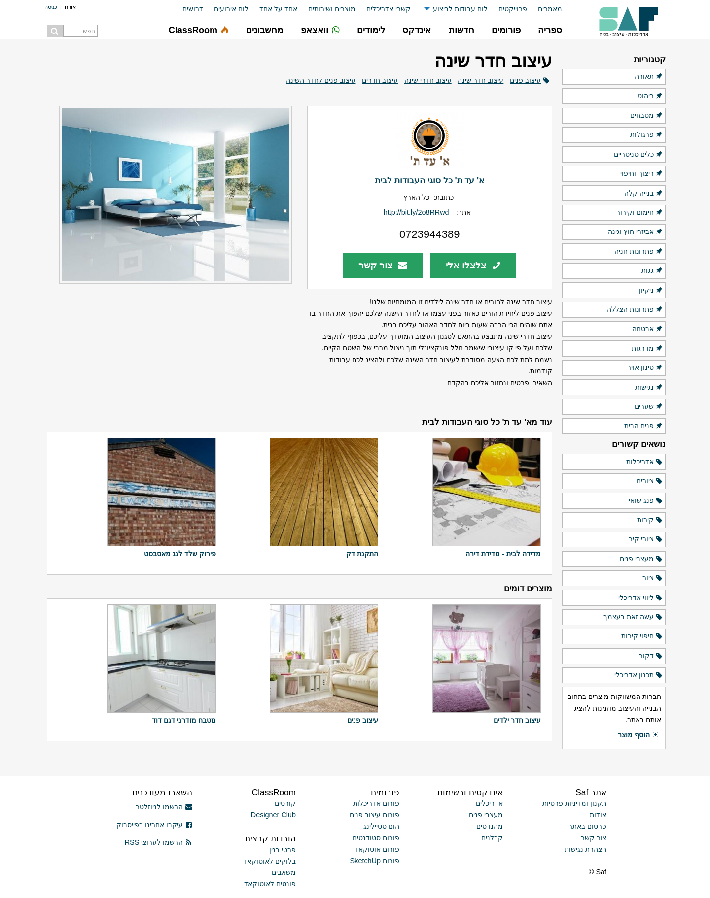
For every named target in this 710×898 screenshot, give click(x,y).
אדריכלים (489, 803)
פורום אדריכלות (376, 803)
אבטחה (647, 329)
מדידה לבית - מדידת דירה (503, 554)
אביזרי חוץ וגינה (635, 232)
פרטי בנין (282, 850)
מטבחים (646, 115)
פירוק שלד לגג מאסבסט (180, 554)
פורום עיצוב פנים (374, 815)
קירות (650, 520)
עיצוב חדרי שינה (428, 80)
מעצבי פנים (641, 559)
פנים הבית (643, 426)
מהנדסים (489, 826)
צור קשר (382, 265)
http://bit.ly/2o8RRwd (416, 212)
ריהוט (650, 96)
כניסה (50, 7)
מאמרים (550, 9)
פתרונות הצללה (635, 309)
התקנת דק (362, 554)
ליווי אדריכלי (640, 598)
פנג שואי (646, 501)
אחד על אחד (278, 9)
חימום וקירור (639, 212)
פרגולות (646, 135)
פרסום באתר (587, 826)
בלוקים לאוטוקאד (269, 861)
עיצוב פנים (525, 80)
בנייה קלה (643, 193)
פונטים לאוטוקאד (270, 884)
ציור (652, 578)
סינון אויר (645, 368)
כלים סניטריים (638, 154)
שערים (649, 406)
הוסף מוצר (638, 735)
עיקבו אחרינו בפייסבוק (154, 824)
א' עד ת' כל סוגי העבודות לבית (429, 180)
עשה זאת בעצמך (633, 617)
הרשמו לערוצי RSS (158, 842)
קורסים (285, 803)
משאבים (284, 872)
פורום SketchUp (374, 861)
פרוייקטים (512, 9)
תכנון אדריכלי (638, 675)
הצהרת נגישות (585, 849)
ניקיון (651, 290)
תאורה (649, 76)
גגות (652, 271)
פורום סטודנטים (376, 838)
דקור (651, 656)
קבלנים (492, 838)
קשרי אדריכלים (388, 9)
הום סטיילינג (381, 826)
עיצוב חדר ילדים (517, 720)
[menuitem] (544, 9)
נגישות (649, 387)
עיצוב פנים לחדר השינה (320, 80)
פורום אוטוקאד (377, 849)
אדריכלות (644, 462)
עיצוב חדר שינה (480, 80)
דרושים (192, 9)
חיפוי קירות (642, 636)
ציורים (650, 481)
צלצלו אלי (473, 265)
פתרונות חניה (638, 251)
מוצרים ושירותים (331, 9)
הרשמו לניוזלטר (164, 807)
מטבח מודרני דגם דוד (184, 720)
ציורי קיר (646, 539)
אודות (598, 815)
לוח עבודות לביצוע (460, 9)
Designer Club (273, 815)
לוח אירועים (231, 9)
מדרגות (647, 348)
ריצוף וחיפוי (641, 173)
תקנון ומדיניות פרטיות (574, 803)
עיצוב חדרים (380, 80)
